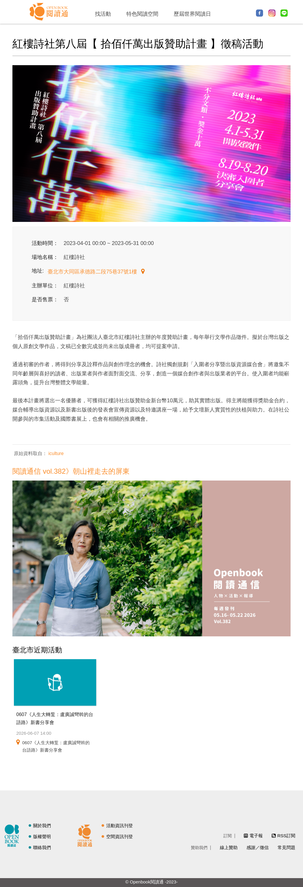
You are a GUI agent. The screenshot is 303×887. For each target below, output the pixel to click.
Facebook (259, 13)
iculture (55, 453)
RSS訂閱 (286, 835)
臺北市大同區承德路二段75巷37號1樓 (93, 272)
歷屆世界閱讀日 (192, 14)
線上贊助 (229, 847)
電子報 (256, 835)
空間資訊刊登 (119, 836)
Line (284, 13)
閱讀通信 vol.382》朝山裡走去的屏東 (71, 471)
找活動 (103, 14)
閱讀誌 (13, 835)
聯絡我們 (42, 847)
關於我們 (42, 825)
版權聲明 (42, 836)
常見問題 (286, 847)
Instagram (271, 13)
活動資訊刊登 (119, 825)
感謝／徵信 (257, 847)
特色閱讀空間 (142, 14)
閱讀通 (86, 835)
